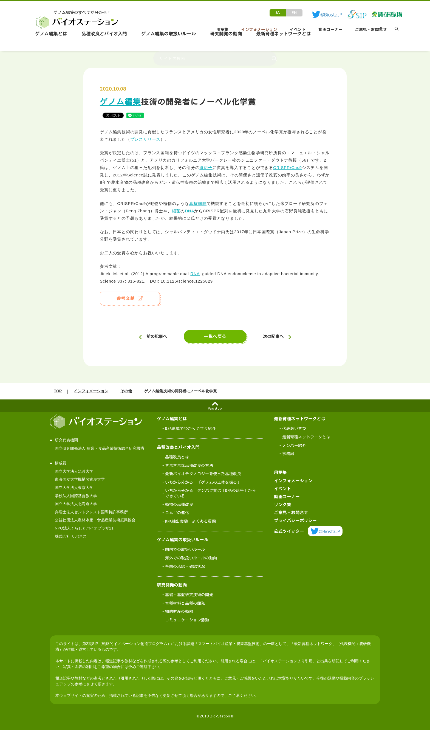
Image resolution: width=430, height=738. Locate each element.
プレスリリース (145, 139)
